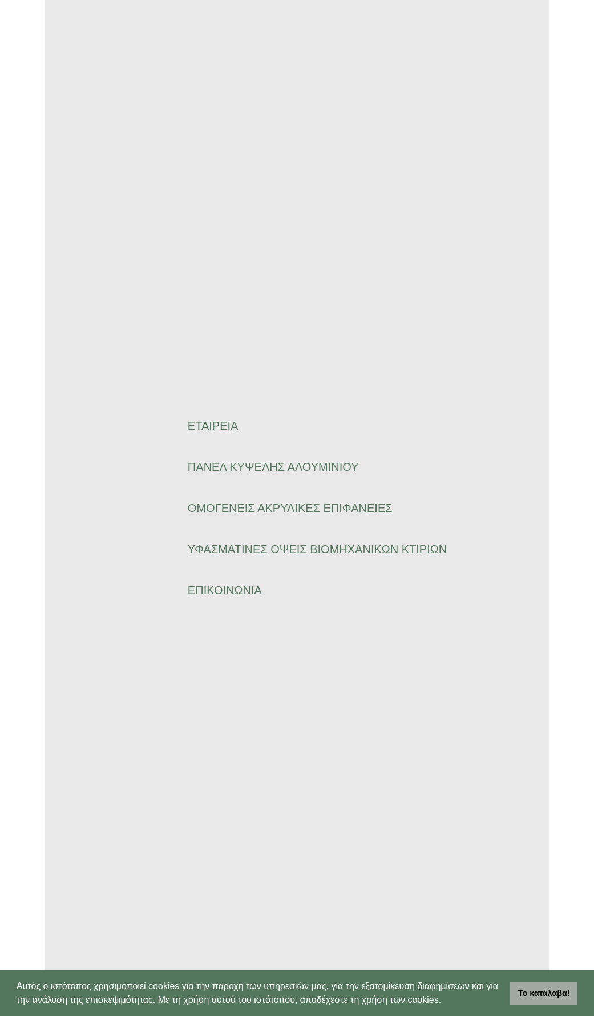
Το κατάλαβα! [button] (544, 993)
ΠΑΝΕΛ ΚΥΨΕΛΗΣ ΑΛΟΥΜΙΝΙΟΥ (273, 467)
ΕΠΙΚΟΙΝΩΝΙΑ (225, 590)
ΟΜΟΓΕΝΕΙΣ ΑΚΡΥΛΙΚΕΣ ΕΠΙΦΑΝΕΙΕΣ (290, 508)
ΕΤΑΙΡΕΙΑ (213, 426)
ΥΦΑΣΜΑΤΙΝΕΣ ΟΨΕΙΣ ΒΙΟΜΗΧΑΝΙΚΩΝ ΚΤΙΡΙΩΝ (317, 549)
